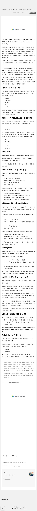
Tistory (17, 506)
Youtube (22, 508)
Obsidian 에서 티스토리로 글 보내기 (10, 466)
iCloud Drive (7, 129)
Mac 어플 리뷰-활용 (7, 462)
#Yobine (6, 473)
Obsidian (14, 462)
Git (12, 251)
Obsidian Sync (22, 68)
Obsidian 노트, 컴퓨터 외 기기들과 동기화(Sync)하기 (18, 9)
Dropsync (7, 349)
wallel (24, 506)
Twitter (15, 508)
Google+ (25, 508)
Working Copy (30, 251)
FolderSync (7, 351)
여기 (15, 84)
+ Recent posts (4, 499)
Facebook (19, 508)
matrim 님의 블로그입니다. (9, 475)
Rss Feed (11, 508)
